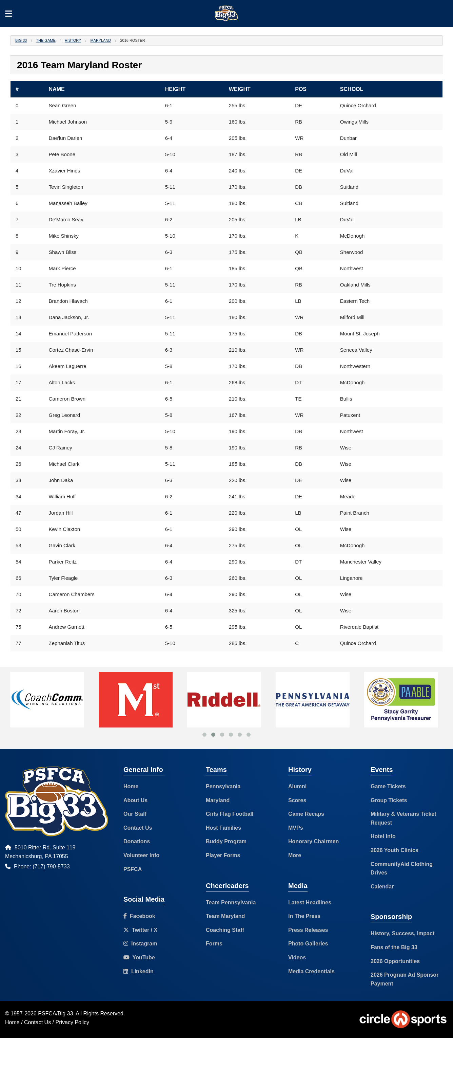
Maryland (100, 40)
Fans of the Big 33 (394, 947)
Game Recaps (306, 814)
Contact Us (137, 828)
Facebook (139, 916)
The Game (45, 40)
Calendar (382, 886)
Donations (136, 841)
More (294, 855)
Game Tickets (388, 786)
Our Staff (134, 814)
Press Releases (308, 930)
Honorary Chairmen (313, 841)
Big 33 (21, 40)
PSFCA (132, 869)
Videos (297, 957)
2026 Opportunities (395, 961)
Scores (297, 800)
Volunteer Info (141, 855)
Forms (214, 943)
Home (130, 786)
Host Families (223, 828)
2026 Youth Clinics (394, 850)
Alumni (297, 786)
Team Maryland (225, 916)
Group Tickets (389, 800)
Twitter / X (140, 930)
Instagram (140, 943)
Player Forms (223, 855)
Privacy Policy (73, 1022)
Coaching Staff (225, 930)
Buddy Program (226, 841)
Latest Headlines (309, 902)
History (73, 40)
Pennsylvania (223, 786)
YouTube (139, 957)
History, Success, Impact (402, 933)
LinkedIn (138, 971)
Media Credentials (311, 971)
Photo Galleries (308, 943)
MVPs (295, 828)
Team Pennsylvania (231, 902)
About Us (135, 800)
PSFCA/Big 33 (55, 1013)
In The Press (304, 916)
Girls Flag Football (229, 814)
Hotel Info (383, 836)
